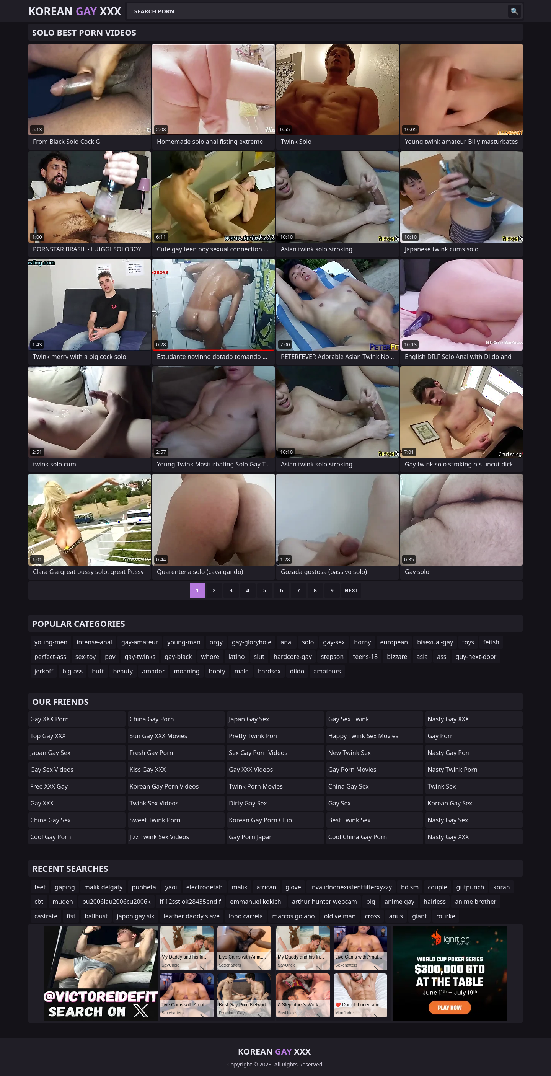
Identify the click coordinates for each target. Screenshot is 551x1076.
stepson (332, 656)
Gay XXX (42, 803)
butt (98, 671)
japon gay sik (136, 916)
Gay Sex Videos (51, 769)
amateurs (327, 671)
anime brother (475, 901)
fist (71, 916)
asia (422, 656)
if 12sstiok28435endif (190, 901)
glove (293, 887)
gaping (65, 887)
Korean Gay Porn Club (260, 820)
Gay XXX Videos (251, 769)
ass (441, 656)
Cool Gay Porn (50, 837)
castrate (45, 916)
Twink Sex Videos (154, 803)
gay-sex (334, 642)
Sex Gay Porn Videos (258, 752)
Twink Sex (441, 786)
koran (501, 887)
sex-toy (85, 656)
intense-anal (94, 642)
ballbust (96, 916)
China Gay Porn (152, 719)
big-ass (72, 671)
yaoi (171, 887)
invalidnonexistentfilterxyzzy (351, 887)
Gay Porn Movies (352, 769)
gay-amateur (139, 642)
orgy (216, 642)
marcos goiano (293, 916)
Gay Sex (339, 803)
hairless (435, 901)
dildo (297, 671)
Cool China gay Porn (357, 837)
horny (362, 642)
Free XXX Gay (49, 786)
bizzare (397, 656)
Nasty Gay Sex (447, 820)
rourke (445, 916)
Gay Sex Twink (348, 719)
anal (286, 642)
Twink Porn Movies (256, 786)
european (394, 642)
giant (419, 916)
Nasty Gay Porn (449, 752)
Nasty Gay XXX (448, 719)
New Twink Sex (349, 752)
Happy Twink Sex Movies (363, 736)
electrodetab (204, 887)
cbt (38, 901)
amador (153, 671)
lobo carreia (246, 916)
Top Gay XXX (48, 736)
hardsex (269, 671)
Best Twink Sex (349, 820)
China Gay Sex (50, 820)
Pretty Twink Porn (254, 736)
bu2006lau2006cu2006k (116, 901)
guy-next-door (476, 656)
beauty (123, 671)
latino (236, 656)
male (242, 671)
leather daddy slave (192, 916)
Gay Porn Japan (251, 837)
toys (468, 642)
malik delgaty (103, 887)
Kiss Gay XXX (148, 769)
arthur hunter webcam (324, 901)
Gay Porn (440, 736)
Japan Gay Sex (50, 752)
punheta (144, 887)
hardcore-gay (293, 656)
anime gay (399, 901)
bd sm (410, 887)
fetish (491, 642)
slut (259, 656)
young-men (50, 642)
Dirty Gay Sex (248, 803)
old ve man (340, 916)
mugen (62, 901)
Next (351, 590)
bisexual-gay (435, 642)
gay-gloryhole (251, 642)
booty (217, 671)
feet (40, 887)
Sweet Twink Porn (155, 820)
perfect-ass (50, 656)
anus (396, 916)
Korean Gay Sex (449, 803)
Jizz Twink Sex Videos (159, 837)
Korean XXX (74, 11)
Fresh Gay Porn (151, 752)
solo (308, 642)
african (267, 887)
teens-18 (365, 656)
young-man (183, 642)
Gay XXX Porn (49, 719)
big (370, 901)
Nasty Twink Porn (452, 769)
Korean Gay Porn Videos (164, 786)
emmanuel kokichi (256, 901)
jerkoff (43, 671)
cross (372, 916)
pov (110, 656)
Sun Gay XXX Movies (158, 736)
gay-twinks (140, 656)
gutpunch (470, 887)
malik (240, 887)
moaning (186, 671)
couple (437, 887)
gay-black (178, 656)
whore (210, 656)
